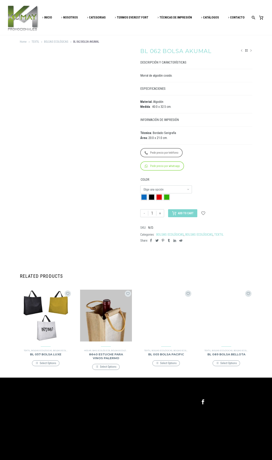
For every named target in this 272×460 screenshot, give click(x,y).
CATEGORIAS (97, 17)
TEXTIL (35, 41)
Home (23, 41)
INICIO (48, 17)
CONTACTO (237, 17)
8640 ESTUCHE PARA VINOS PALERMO (106, 356)
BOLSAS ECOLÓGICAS (56, 41)
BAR (94, 350)
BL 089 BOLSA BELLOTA (226, 354)
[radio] (144, 197)
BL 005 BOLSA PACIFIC (166, 354)
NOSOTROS (70, 17)
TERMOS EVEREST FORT (132, 17)
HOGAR (87, 350)
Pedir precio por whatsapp (162, 166)
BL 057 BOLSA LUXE (45, 354)
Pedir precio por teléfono (161, 152)
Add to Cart (183, 213)
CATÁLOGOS (211, 17)
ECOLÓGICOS (104, 350)
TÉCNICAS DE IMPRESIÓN (176, 17)
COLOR (145, 179)
